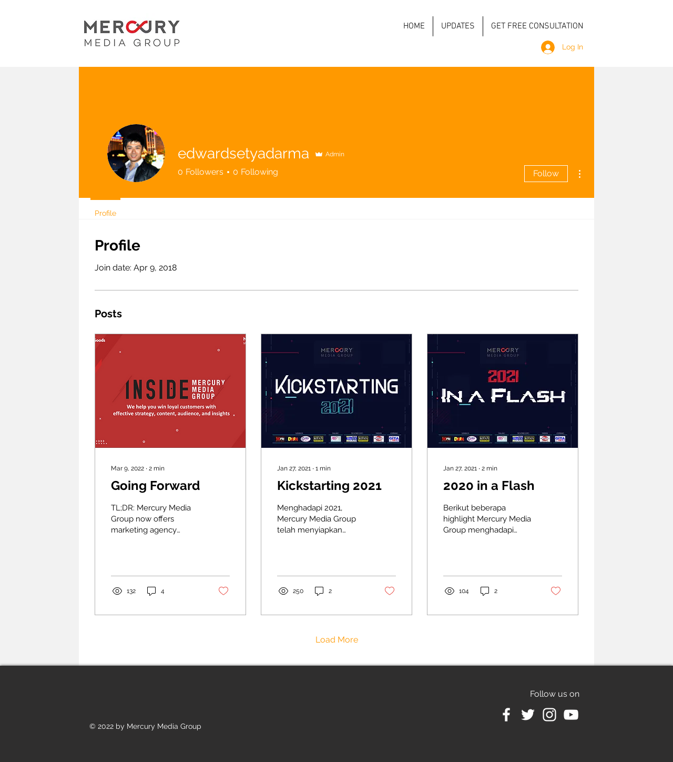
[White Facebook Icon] (506, 715)
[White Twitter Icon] (528, 715)
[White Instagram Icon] (549, 715)
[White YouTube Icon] (571, 715)
